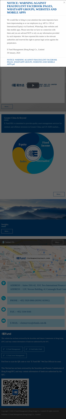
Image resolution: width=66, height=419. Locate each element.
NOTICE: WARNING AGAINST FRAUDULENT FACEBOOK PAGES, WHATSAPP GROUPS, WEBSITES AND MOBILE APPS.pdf (32, 62)
